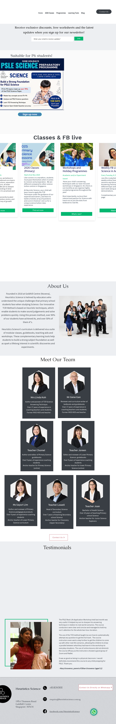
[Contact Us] (104, 11)
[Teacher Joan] (92, 506)
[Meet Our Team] (57, 359)
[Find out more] (38, 210)
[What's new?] (76, 214)
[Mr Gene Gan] (73, 397)
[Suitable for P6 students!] (31, 55)
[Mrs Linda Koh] (38, 398)
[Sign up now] (30, 114)
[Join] (78, 38)
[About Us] (57, 286)
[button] (49, 13)
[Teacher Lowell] (56, 505)
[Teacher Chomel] (36, 451)
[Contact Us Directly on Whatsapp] (96, 687)
